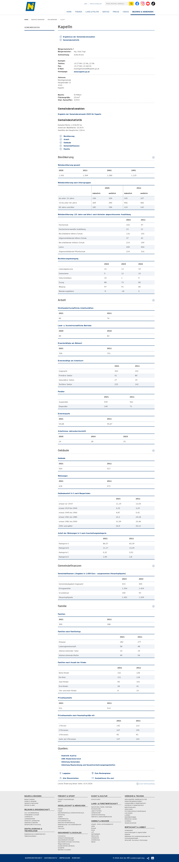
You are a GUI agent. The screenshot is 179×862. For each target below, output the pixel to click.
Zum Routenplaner (103, 773)
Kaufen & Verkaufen (30, 801)
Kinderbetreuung (63, 819)
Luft (92, 832)
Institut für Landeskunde (31, 821)
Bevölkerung (67, 136)
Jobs (85, 4)
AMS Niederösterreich (71, 759)
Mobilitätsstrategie (130, 817)
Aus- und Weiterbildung (31, 813)
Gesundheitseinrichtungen (66, 840)
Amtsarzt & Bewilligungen (66, 838)
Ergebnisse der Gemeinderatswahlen (77, 37)
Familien (60, 809)
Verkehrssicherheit (130, 823)
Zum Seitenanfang (145, 784)
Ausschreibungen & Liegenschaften (135, 832)
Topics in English (96, 4)
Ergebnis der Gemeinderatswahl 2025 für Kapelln (79, 114)
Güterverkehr (129, 809)
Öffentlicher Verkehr (131, 819)
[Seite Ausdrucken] (153, 859)
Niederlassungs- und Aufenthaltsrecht (69, 824)
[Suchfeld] (117, 3)
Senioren (60, 826)
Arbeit (64, 139)
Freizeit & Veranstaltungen (66, 799)
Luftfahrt (127, 815)
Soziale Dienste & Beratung (66, 846)
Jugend (60, 816)
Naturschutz (95, 836)
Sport (59, 801)
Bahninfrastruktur (130, 807)
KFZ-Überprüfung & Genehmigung (135, 811)
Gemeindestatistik (69, 40)
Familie (65, 149)
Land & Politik (92, 12)
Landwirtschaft (95, 813)
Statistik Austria (68, 756)
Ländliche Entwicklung (98, 815)
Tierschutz (61, 828)
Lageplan (66, 773)
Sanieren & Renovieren (31, 803)
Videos (126, 12)
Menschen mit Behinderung (66, 822)
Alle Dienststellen (71, 778)
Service (105, 12)
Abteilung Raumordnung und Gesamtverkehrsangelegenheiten (88, 765)
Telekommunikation (30, 836)
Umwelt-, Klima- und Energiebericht (102, 824)
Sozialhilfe (61, 848)
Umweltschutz (95, 840)
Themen (78, 12)
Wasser (93, 842)
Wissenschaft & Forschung (32, 824)
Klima (93, 830)
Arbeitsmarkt (129, 830)
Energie (93, 828)
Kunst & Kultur (95, 799)
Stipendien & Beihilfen (31, 822)
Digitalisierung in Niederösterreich (34, 834)
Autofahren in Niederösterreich (134, 805)
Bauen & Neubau (29, 799)
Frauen (60, 811)
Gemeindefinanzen (69, 146)
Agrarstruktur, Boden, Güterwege (101, 807)
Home (69, 12)
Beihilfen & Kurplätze (64, 850)
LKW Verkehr (129, 813)
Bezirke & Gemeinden (142, 12)
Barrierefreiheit (33, 858)
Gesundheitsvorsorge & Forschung (68, 842)
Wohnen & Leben (29, 805)
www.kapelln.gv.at (82, 72)
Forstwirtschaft (96, 809)
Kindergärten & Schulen (31, 815)
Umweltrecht (95, 838)
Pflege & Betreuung (64, 844)
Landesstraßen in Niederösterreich (135, 803)
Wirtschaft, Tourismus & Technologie (136, 840)
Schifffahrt (128, 821)
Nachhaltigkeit (95, 834)
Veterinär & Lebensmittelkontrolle (101, 816)
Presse (116, 12)
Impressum (64, 858)
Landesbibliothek (29, 819)
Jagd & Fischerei (96, 811)
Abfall (93, 826)
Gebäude (65, 143)
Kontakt (76, 858)
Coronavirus (62, 836)
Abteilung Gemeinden (70, 762)
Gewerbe (127, 834)
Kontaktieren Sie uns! (104, 778)
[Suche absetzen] (131, 3)
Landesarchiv (28, 816)
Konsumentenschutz (64, 821)
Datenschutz (50, 858)
